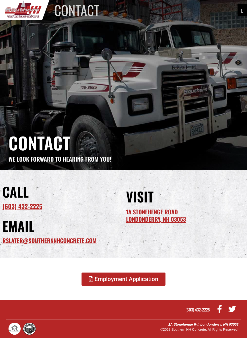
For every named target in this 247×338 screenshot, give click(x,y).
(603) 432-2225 (22, 206)
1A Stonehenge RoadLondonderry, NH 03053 (156, 215)
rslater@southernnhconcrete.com (49, 240)
